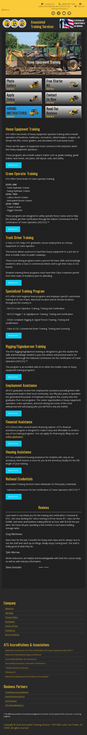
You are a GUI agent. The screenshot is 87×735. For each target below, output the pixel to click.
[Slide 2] (27, 70)
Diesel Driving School (15, 696)
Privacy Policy (11, 617)
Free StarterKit (63, 84)
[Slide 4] (38, 70)
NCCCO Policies (12, 634)
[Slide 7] (54, 70)
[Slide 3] (32, 70)
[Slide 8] (60, 70)
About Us (9, 608)
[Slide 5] (43, 70)
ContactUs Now (63, 98)
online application (14, 436)
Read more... (13, 165)
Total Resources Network (16, 692)
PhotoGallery (24, 84)
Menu (5, 9)
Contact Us (49, 4)
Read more (13, 229)
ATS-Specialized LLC (14, 705)
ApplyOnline (24, 98)
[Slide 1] (21, 70)
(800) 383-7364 (68, 4)
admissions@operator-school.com (54, 6)
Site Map (9, 613)
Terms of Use (11, 626)
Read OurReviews (63, 112)
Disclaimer (10, 621)
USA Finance (11, 700)
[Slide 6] (49, 70)
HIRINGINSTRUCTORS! (24, 112)
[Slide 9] (65, 70)
